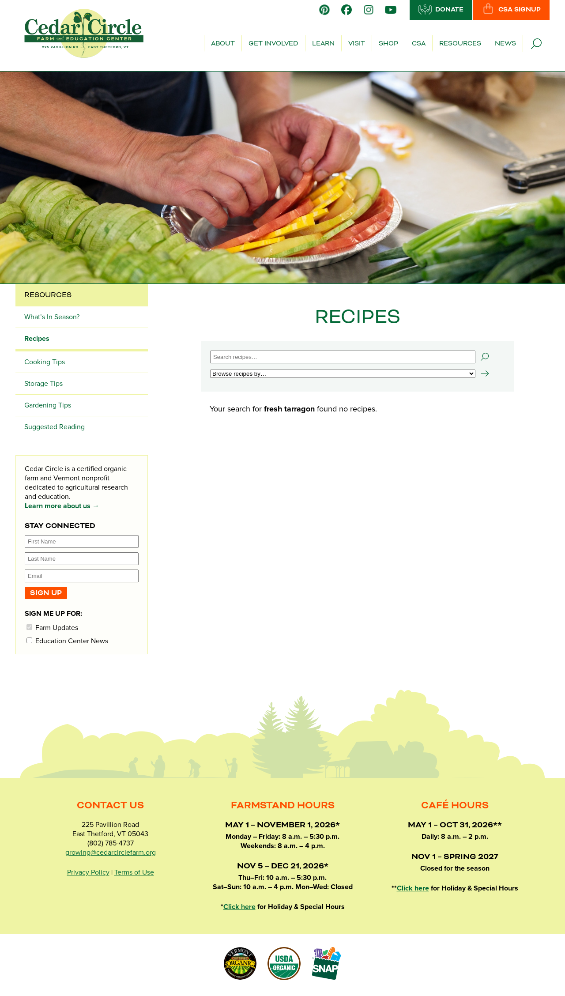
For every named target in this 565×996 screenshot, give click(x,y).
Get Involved (273, 43)
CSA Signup (511, 9)
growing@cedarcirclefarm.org (110, 852)
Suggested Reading (54, 427)
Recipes (36, 338)
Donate (440, 9)
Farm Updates (52, 627)
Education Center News (67, 641)
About (223, 43)
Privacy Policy (88, 872)
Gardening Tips (47, 405)
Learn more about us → (62, 506)
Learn (323, 43)
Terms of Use (134, 872)
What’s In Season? (51, 317)
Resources (460, 43)
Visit (356, 43)
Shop (388, 43)
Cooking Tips (44, 362)
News (505, 43)
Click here (239, 906)
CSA (419, 43)
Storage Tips (43, 383)
